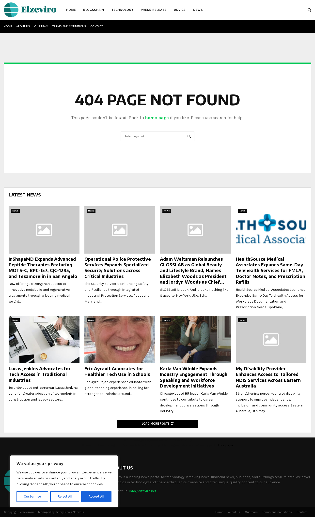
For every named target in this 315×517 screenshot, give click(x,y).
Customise (32, 496)
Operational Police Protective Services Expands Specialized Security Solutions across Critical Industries (117, 267)
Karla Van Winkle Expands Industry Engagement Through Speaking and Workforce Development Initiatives (193, 377)
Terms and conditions (69, 26)
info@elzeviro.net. (143, 491)
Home (71, 10)
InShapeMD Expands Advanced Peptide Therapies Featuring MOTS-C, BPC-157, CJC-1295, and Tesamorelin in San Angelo (43, 267)
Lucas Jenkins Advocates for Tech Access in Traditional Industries (40, 374)
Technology (122, 10)
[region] (64, 481)
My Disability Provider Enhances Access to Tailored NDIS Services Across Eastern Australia (268, 377)
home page (157, 117)
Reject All (65, 496)
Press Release (154, 10)
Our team (41, 26)
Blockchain (93, 10)
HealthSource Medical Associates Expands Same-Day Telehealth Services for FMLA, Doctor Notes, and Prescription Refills (270, 270)
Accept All (96, 496)
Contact (96, 26)
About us (23, 26)
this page (225, 445)
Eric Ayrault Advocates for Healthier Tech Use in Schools (117, 371)
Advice (180, 10)
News (198, 10)
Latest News (25, 194)
